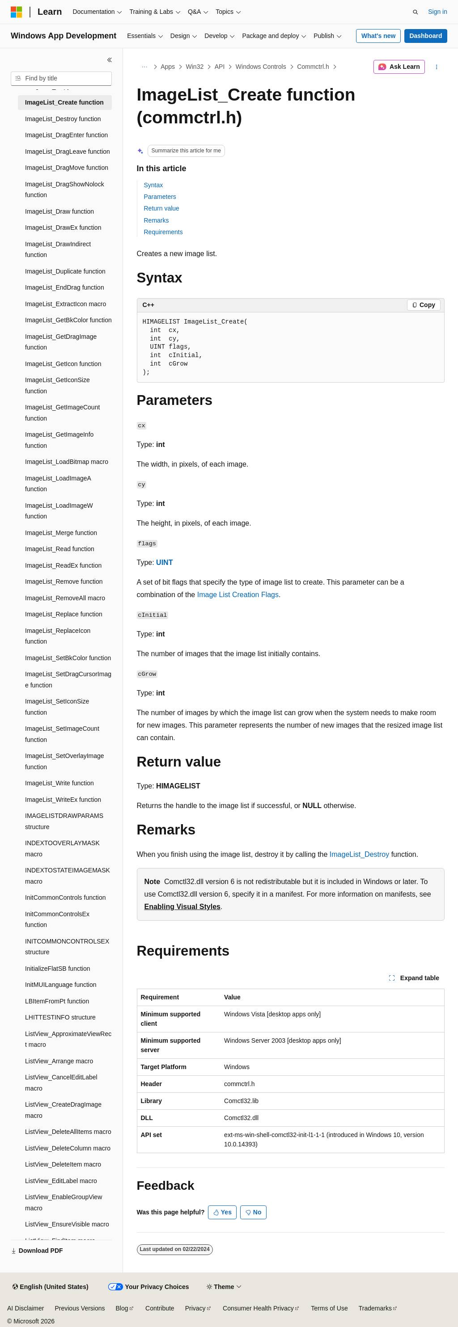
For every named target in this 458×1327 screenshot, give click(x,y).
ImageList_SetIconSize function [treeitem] (57, 707)
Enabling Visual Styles (182, 906)
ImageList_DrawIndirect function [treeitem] (58, 249)
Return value (161, 208)
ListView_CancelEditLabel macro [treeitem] (61, 1083)
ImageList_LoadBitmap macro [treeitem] (66, 461)
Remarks (156, 220)
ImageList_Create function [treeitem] (64, 102)
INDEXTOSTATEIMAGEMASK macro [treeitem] (67, 876)
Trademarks (375, 1308)
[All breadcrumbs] (145, 67)
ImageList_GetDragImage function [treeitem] (61, 342)
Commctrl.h (313, 66)
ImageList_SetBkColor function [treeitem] (68, 657)
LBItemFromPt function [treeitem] (57, 1001)
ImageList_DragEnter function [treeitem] (66, 135)
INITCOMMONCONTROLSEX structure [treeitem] (67, 947)
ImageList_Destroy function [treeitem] (63, 118)
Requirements (163, 232)
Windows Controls (261, 66)
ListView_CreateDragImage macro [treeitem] (63, 1110)
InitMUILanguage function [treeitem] (61, 984)
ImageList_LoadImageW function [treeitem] (59, 511)
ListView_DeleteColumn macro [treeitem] (67, 1148)
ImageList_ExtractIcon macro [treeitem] (65, 304)
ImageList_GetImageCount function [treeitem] (62, 413)
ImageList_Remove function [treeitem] (64, 581)
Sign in (437, 11)
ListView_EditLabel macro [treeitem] (61, 1180)
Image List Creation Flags (238, 594)
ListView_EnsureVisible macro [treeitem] (67, 1224)
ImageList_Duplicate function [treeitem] (65, 271)
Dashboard (425, 35)
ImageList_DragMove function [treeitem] (66, 167)
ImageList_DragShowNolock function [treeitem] (64, 190)
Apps (168, 66)
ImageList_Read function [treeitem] (59, 548)
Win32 (195, 66)
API (220, 66)
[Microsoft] (16, 12)
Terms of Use (329, 1308)
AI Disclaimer (25, 1308)
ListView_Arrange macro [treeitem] (59, 1061)
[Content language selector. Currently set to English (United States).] (50, 1287)
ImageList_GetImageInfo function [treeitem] (59, 440)
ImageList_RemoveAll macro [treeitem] (65, 598)
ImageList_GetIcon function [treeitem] (63, 363)
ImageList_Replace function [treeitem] (63, 614)
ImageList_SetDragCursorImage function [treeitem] (68, 679)
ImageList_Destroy (359, 854)
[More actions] (436, 67)
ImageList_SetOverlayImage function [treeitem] (64, 761)
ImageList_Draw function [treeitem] (59, 211)
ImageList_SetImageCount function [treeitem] (62, 734)
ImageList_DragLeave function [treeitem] (67, 151)
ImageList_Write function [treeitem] (59, 783)
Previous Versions (80, 1308)
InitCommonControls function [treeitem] (65, 897)
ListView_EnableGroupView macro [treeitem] (63, 1202)
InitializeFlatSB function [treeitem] (57, 968)
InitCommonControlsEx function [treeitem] (57, 919)
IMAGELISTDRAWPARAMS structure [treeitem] (64, 821)
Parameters (160, 196)
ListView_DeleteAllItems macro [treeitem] (68, 1131)
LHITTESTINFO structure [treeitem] (60, 1017)
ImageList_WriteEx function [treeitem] (63, 799)
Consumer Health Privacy (258, 1308)
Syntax (153, 185)
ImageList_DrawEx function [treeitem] (63, 227)
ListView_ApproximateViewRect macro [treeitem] (68, 1039)
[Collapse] (109, 60)
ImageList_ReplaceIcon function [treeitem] (57, 636)
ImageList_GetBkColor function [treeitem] (68, 320)
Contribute (159, 1308)
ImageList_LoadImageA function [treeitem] (58, 484)
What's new (378, 35)
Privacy (195, 1308)
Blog (122, 1308)
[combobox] (61, 79)
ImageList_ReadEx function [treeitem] (63, 565)
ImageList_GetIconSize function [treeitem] (57, 385)
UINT (164, 562)
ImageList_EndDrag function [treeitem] (64, 287)
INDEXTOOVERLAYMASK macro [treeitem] (62, 848)
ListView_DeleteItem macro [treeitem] (63, 1164)
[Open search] (415, 12)
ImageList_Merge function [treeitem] (61, 532)
